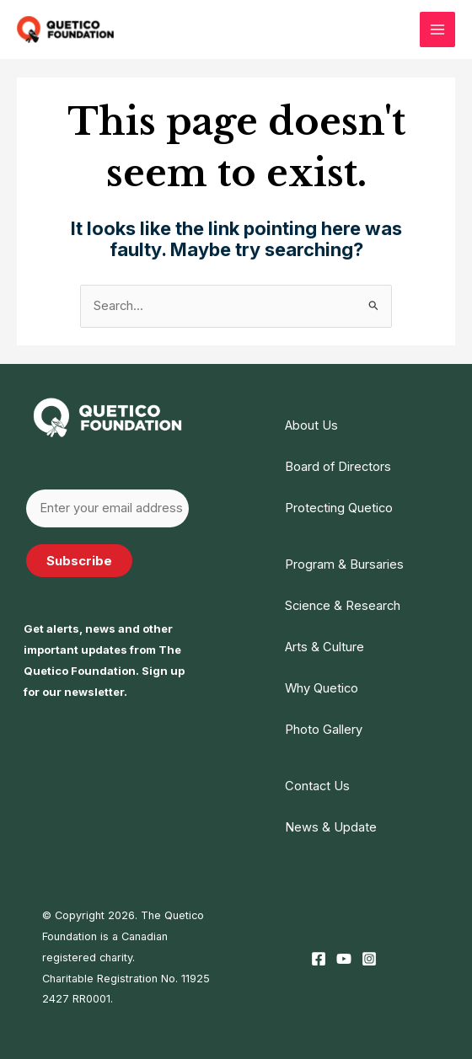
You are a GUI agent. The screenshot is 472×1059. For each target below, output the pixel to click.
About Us (311, 425)
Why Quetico (321, 687)
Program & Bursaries (344, 564)
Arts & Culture (324, 646)
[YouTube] (343, 957)
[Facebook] (318, 957)
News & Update (331, 826)
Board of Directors (338, 466)
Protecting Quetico (339, 508)
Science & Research (342, 604)
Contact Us (317, 785)
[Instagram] (369, 957)
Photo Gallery (323, 728)
